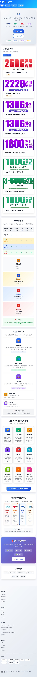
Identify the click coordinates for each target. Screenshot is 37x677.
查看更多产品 (7, 55)
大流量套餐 (11, 659)
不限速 (22, 659)
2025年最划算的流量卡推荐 (6, 627)
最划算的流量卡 (21, 572)
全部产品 (3, 601)
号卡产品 (14, 5)
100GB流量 (11, 662)
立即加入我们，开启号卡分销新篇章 (18, 489)
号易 (6, 572)
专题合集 (21, 5)
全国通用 (27, 659)
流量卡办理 (30, 572)
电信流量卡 (3, 596)
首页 (2, 5)
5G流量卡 (17, 659)
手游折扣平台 (15, 576)
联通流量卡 (3, 594)
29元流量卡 (4, 662)
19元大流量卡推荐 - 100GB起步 (7, 629)
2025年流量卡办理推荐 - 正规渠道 (8, 632)
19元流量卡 (4, 659)
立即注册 (18, 31)
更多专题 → (3, 634)
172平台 (23, 576)
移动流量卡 (3, 599)
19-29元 (2, 612)
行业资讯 (7, 5)
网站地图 (3, 650)
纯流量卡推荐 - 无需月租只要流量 (7, 625)
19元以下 (3, 609)
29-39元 (2, 614)
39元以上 (3, 617)
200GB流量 (17, 662)
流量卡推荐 (12, 572)
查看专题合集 (18, 559)
